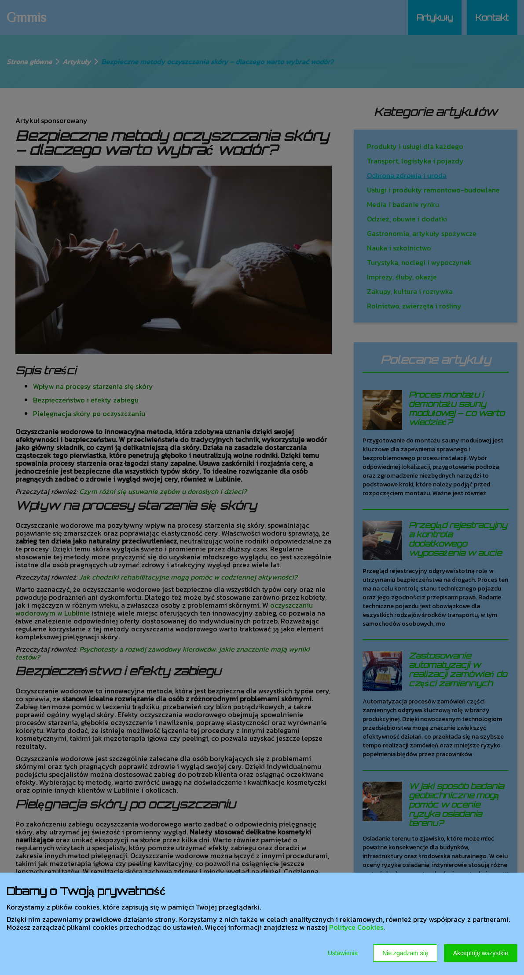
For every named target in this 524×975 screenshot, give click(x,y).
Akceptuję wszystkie (480, 953)
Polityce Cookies (356, 927)
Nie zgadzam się (405, 953)
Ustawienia (343, 953)
